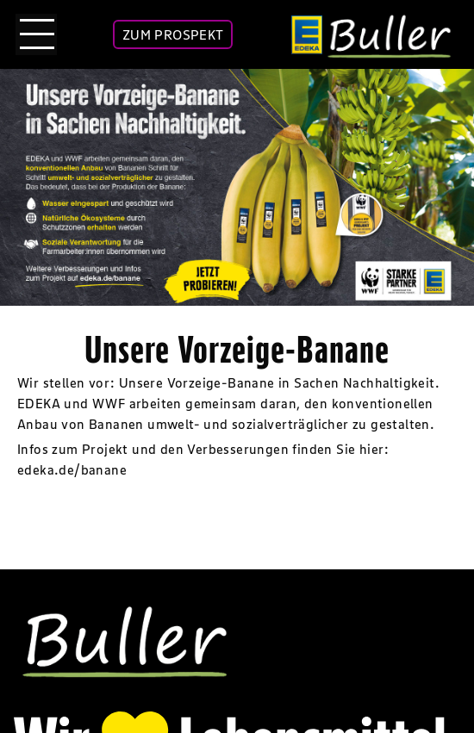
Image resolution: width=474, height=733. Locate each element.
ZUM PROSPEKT (173, 34)
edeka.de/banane (72, 469)
